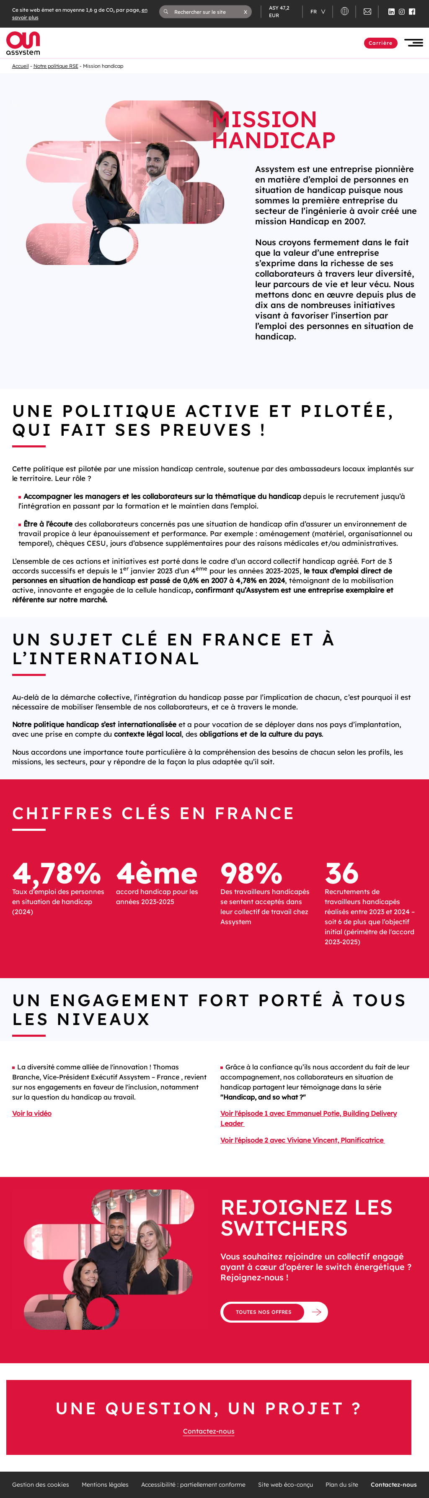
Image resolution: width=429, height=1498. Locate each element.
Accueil (20, 66)
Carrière (381, 43)
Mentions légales (105, 1484)
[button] (245, 11)
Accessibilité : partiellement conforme (193, 1484)
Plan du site (342, 1484)
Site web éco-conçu (285, 1484)
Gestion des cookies (40, 1484)
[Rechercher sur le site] (209, 11)
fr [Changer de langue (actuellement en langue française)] (314, 11)
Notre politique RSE (56, 66)
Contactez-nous (209, 1431)
